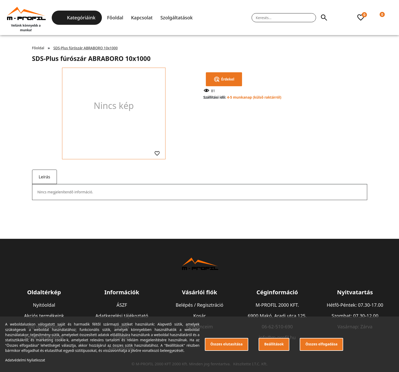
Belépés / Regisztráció (199, 305)
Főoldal (115, 17)
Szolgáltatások (176, 17)
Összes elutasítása (226, 344)
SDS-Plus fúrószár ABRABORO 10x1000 (85, 47)
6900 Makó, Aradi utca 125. (277, 316)
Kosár (199, 316)
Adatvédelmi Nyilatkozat (25, 360)
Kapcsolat (142, 17)
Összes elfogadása (321, 344)
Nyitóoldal (44, 305)
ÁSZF (121, 305)
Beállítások (274, 344)
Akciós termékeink (44, 316)
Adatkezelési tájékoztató (121, 316)
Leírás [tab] (44, 177)
